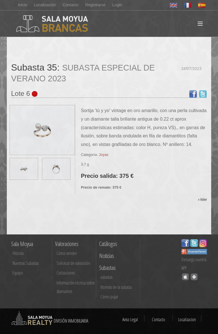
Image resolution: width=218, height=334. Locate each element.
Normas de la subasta (116, 287)
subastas (106, 277)
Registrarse (95, 5)
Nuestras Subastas (25, 263)
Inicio (22, 5)
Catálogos (108, 244)
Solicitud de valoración (73, 263)
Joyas (103, 154)
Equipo (17, 273)
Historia (18, 253)
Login (117, 5)
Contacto (70, 5)
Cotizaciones (65, 273)
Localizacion (187, 319)
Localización (45, 5)
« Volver (202, 199)
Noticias (106, 256)
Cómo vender (66, 253)
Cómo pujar (109, 297)
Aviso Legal (130, 319)
